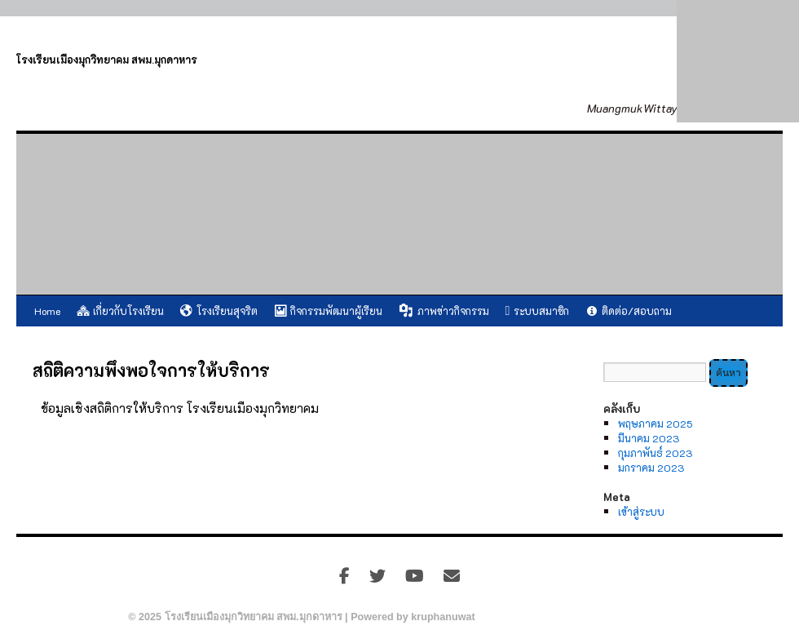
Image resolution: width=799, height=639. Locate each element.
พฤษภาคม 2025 (655, 423)
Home (47, 310)
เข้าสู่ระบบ (641, 511)
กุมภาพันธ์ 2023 (655, 452)
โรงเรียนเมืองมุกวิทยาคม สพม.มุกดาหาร (106, 59)
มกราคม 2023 (651, 467)
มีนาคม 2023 (648, 438)
